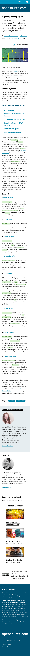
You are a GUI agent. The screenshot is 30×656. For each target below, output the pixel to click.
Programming (20, 400)
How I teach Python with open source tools (15, 542)
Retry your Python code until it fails (13, 523)
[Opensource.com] (14, 8)
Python (11, 400)
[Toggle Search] (27, 2)
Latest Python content (12, 132)
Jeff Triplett (23, 36)
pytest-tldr (8, 273)
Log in (21, 2)
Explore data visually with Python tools (14, 561)
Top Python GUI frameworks (14, 119)
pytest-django (8, 332)
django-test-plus (10, 356)
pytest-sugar (8, 197)
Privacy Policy (6, 644)
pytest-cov (8, 219)
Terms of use (6, 647)
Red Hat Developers (11, 129)
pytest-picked (9, 237)
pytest (16, 71)
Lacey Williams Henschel (11, 36)
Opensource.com (8, 601)
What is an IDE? (9, 110)
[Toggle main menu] (2, 2)
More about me (7, 446)
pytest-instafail (9, 256)
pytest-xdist (8, 308)
